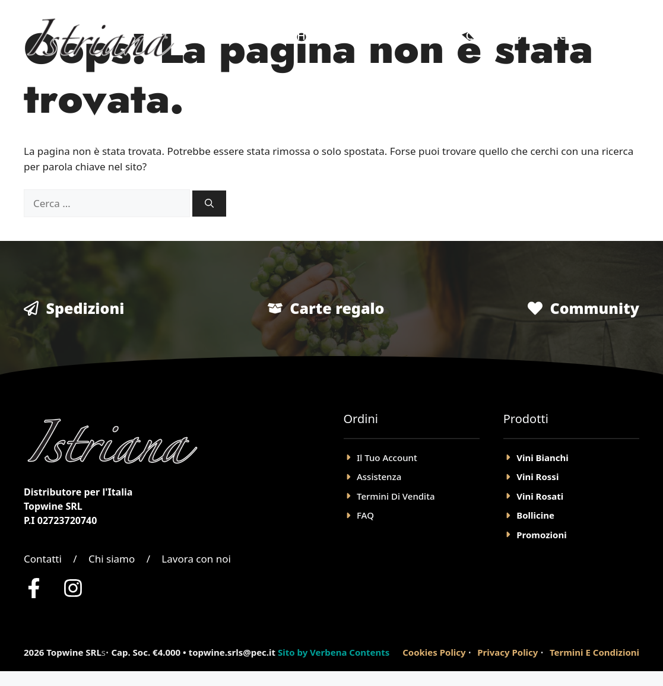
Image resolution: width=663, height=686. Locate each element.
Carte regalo (337, 308)
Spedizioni (85, 308)
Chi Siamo (493, 35)
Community (594, 308)
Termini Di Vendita (395, 496)
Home (314, 35)
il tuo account (387, 457)
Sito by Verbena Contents (333, 652)
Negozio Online (398, 35)
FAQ (365, 515)
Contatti (43, 559)
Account (568, 35)
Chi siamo (111, 559)
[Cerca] (209, 203)
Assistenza (379, 476)
